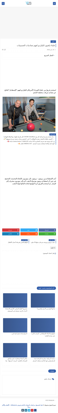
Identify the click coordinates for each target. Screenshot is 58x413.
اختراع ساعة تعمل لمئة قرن (19, 333)
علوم (53, 41)
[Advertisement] (29, 23)
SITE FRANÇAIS (49, 400)
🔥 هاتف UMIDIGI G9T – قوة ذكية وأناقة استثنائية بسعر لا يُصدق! (36, 143)
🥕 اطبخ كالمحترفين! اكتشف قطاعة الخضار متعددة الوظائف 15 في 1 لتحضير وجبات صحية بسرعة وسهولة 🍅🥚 (29, 139)
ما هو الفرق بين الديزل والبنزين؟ (46, 308)
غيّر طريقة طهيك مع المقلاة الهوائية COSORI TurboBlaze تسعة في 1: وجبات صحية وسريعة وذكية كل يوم (29, 137)
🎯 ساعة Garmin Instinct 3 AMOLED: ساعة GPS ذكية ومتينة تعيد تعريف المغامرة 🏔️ (31, 141)
